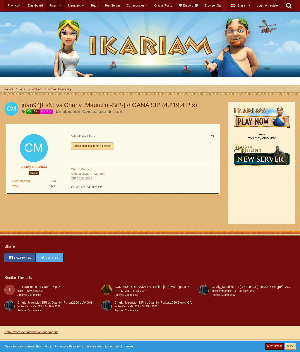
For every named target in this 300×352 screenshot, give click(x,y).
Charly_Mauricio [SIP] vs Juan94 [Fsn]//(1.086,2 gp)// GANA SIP (158, 302)
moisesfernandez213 (224, 290)
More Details (274, 346)
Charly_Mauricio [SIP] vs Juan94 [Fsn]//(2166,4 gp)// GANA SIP (255, 287)
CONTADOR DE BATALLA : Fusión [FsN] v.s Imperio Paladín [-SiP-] (160, 287)
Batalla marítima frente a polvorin (92, 145)
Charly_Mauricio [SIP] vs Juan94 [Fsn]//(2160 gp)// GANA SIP (59, 302)
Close (290, 346)
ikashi (20, 290)
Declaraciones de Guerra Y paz (38, 287)
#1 (212, 136)
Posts (15, 186)
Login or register (268, 5)
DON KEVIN (122, 290)
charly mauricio (69, 111)
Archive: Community (29, 294)
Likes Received (21, 181)
